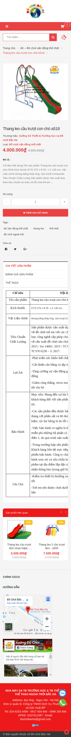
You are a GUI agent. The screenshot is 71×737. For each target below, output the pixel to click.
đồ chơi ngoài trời (14, 234)
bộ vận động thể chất (16, 228)
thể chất (54, 228)
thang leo (38, 228)
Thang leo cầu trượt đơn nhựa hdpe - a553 (19, 548)
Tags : (6, 222)
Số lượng (7, 194)
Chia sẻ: (7, 243)
